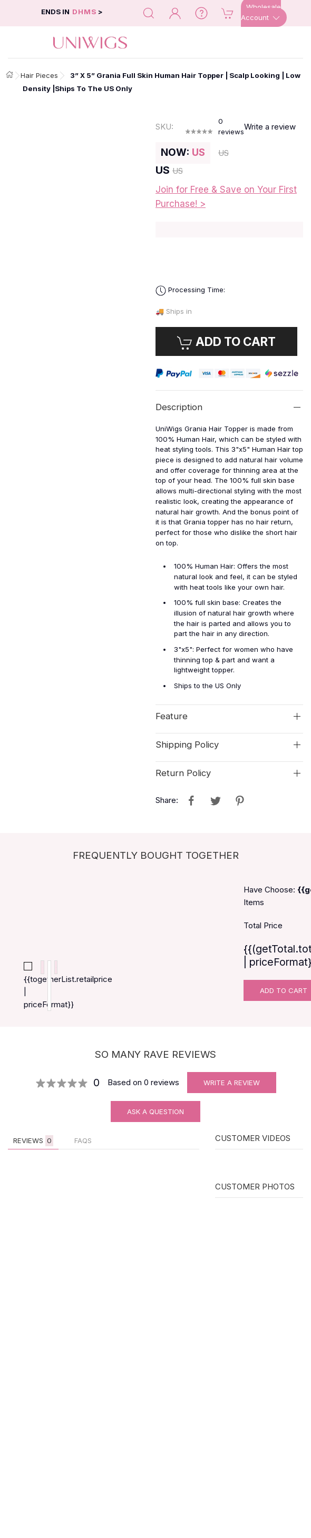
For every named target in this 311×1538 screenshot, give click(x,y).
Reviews (33, 1148)
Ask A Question (155, 1119)
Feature (172, 716)
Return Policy (183, 773)
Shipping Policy (187, 744)
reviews (231, 126)
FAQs (83, 1148)
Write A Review (231, 1090)
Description (179, 407)
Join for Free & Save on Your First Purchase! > (226, 196)
